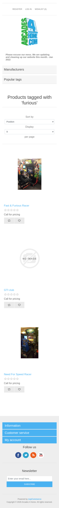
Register (17, 9)
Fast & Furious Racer (16, 205)
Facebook (18, 455)
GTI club (9, 290)
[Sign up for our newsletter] (29, 478)
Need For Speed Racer (17, 374)
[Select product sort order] (29, 121)
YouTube (41, 455)
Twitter (26, 455)
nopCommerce (34, 499)
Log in (28, 9)
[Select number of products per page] (29, 131)
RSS (33, 455)
